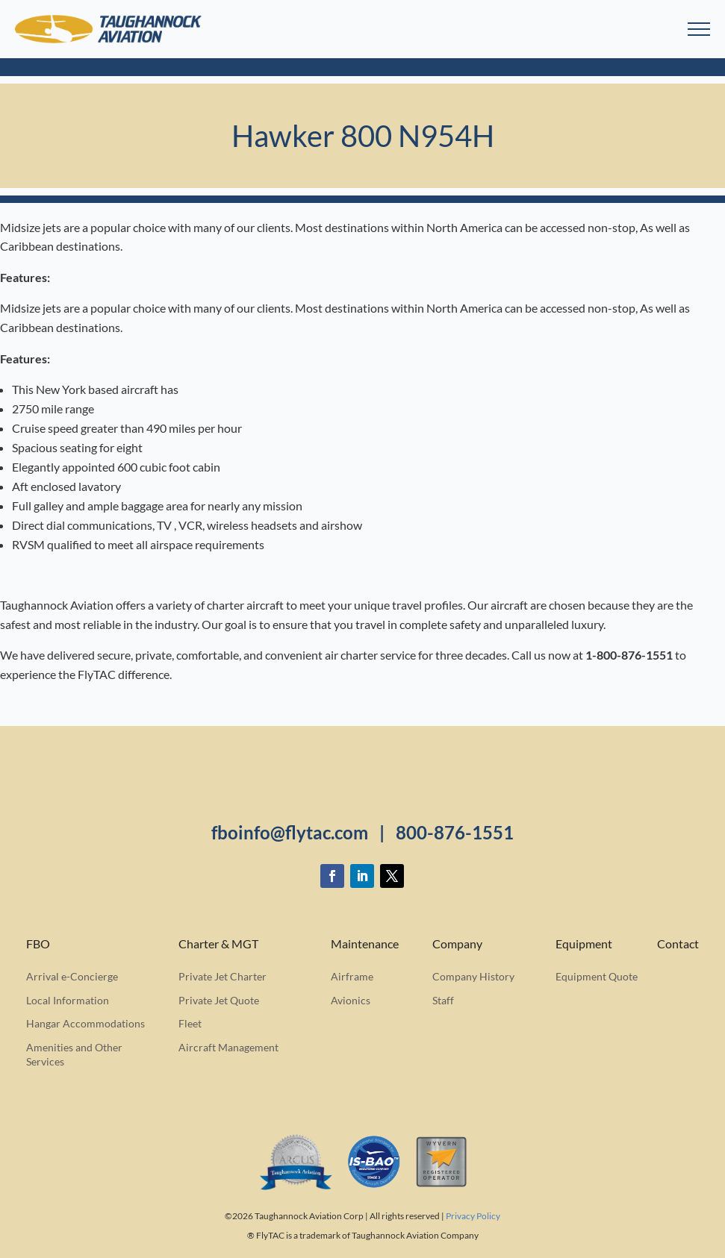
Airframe (352, 976)
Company (457, 944)
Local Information (67, 1000)
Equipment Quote (597, 976)
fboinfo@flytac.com (289, 832)
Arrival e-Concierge (72, 976)
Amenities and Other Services (74, 1054)
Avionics (350, 1000)
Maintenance (365, 944)
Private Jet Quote (218, 1000)
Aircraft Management (228, 1047)
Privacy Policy (473, 1215)
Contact (678, 944)
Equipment (584, 944)
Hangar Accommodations (85, 1023)
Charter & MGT (218, 944)
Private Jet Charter (222, 976)
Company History (473, 976)
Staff (443, 1000)
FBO (38, 944)
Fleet (190, 1023)
